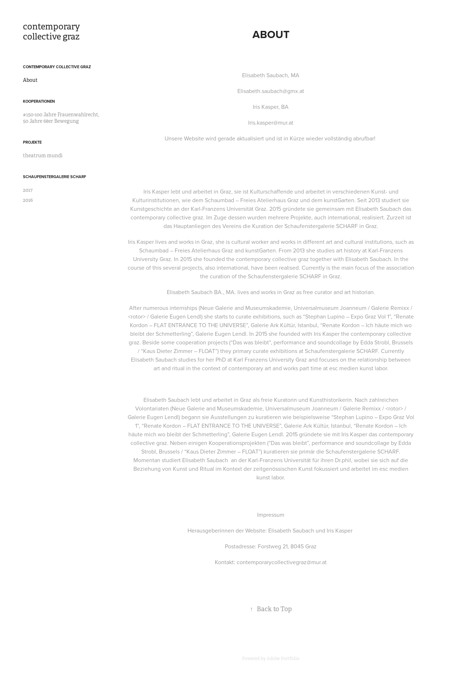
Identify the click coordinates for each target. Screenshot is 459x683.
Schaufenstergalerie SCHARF (54, 177)
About (30, 80)
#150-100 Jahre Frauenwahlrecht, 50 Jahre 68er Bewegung (61, 117)
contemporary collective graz (52, 31)
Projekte (32, 142)
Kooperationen (39, 101)
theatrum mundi (42, 155)
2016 (28, 200)
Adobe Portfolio (283, 658)
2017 (28, 190)
